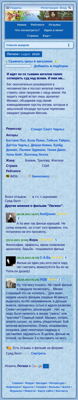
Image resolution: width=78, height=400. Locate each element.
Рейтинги (37, 24)
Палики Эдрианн (32, 150)
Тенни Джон (56, 150)
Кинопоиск (40, 176)
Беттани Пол (16, 140)
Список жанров (17, 45)
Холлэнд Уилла (36, 154)
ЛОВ (43, 279)
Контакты (62, 390)
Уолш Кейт (14, 154)
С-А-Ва (45, 257)
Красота (28, 386)
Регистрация (49, 7)
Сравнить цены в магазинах (30, 61)
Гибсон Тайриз (58, 140)
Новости (30, 390)
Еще (47, 35)
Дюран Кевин (41, 145)
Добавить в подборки (51, 66)
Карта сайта (45, 390)
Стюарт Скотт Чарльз (47, 129)
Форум (29, 383)
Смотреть (38, 353)
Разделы (16, 7)
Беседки (41, 383)
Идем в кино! (53, 30)
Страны (33, 35)
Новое (22, 24)
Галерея (41, 386)
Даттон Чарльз (17, 145)
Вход (63, 7)
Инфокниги (13, 386)
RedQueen (48, 214)
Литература (56, 383)
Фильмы (54, 386)
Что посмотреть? (27, 30)
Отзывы (55, 24)
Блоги (66, 386)
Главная (17, 383)
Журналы (16, 390)
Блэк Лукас (36, 140)
